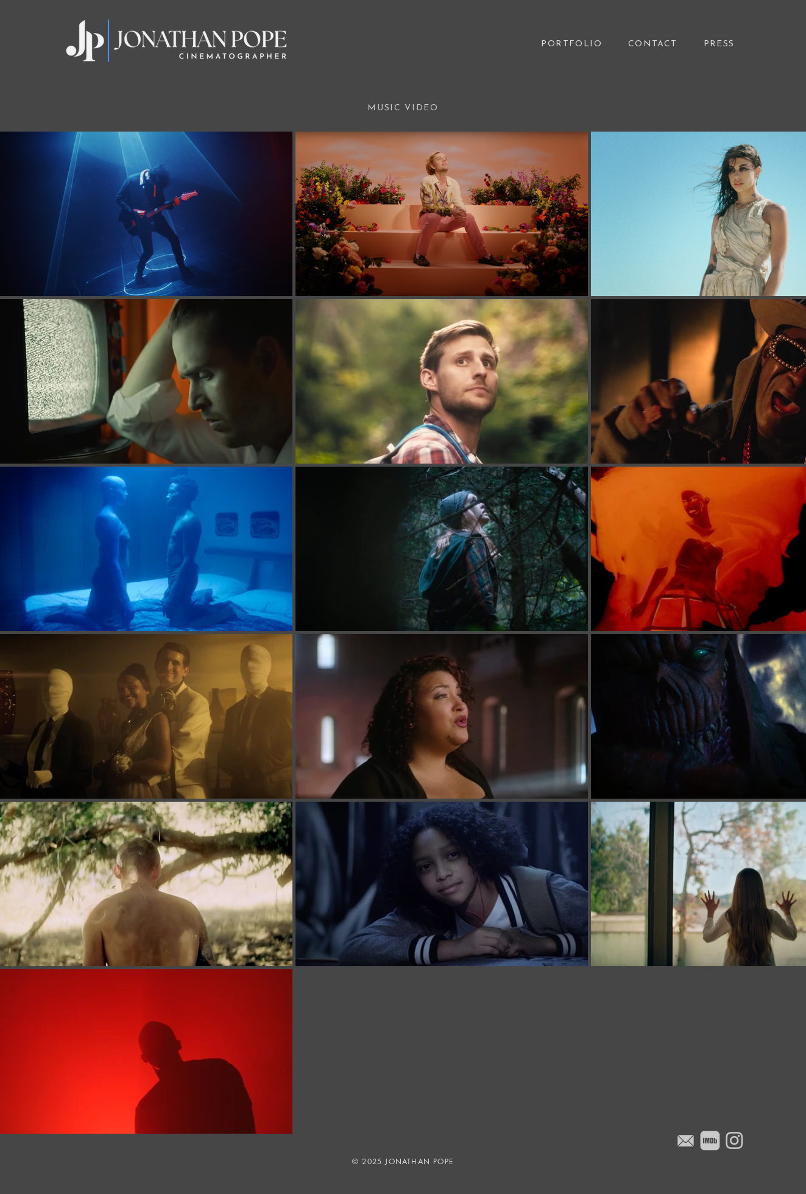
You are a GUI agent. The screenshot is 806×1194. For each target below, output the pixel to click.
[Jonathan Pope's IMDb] (710, 1140)
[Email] (685, 1140)
